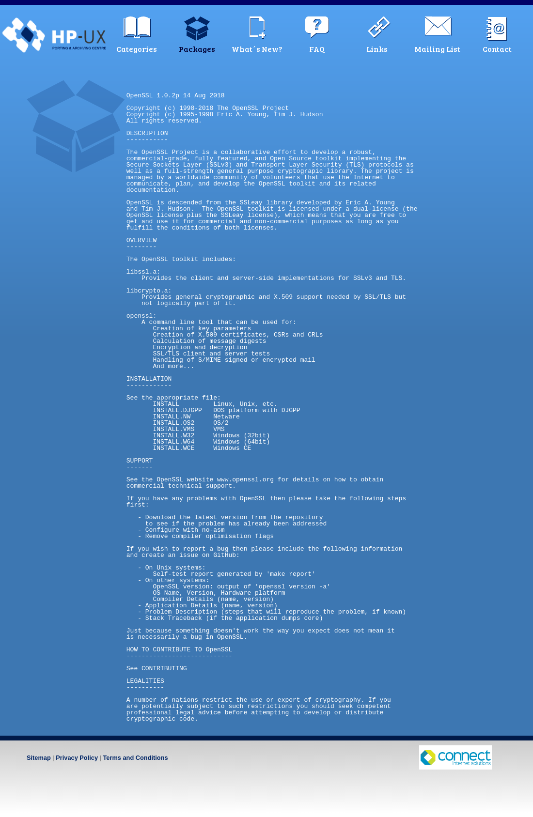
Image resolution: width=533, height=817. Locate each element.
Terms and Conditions (135, 757)
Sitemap (39, 757)
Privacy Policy (77, 757)
